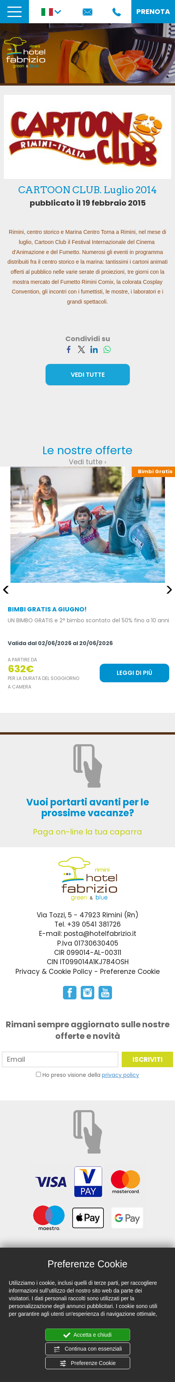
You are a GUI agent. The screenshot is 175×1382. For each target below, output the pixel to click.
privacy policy (120, 1075)
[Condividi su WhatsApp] (106, 349)
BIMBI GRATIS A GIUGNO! (47, 609)
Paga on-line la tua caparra (87, 831)
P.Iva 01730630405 (87, 943)
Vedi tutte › (87, 462)
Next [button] (169, 590)
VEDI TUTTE (88, 374)
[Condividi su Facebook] (68, 349)
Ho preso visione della (90, 1075)
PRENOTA (153, 11)
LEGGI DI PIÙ (134, 673)
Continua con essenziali (87, 1349)
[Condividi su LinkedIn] (94, 349)
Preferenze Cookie (87, 1363)
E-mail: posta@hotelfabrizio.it (87, 933)
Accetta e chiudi (87, 1335)
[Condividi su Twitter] (81, 349)
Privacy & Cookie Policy (53, 971)
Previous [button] (6, 590)
